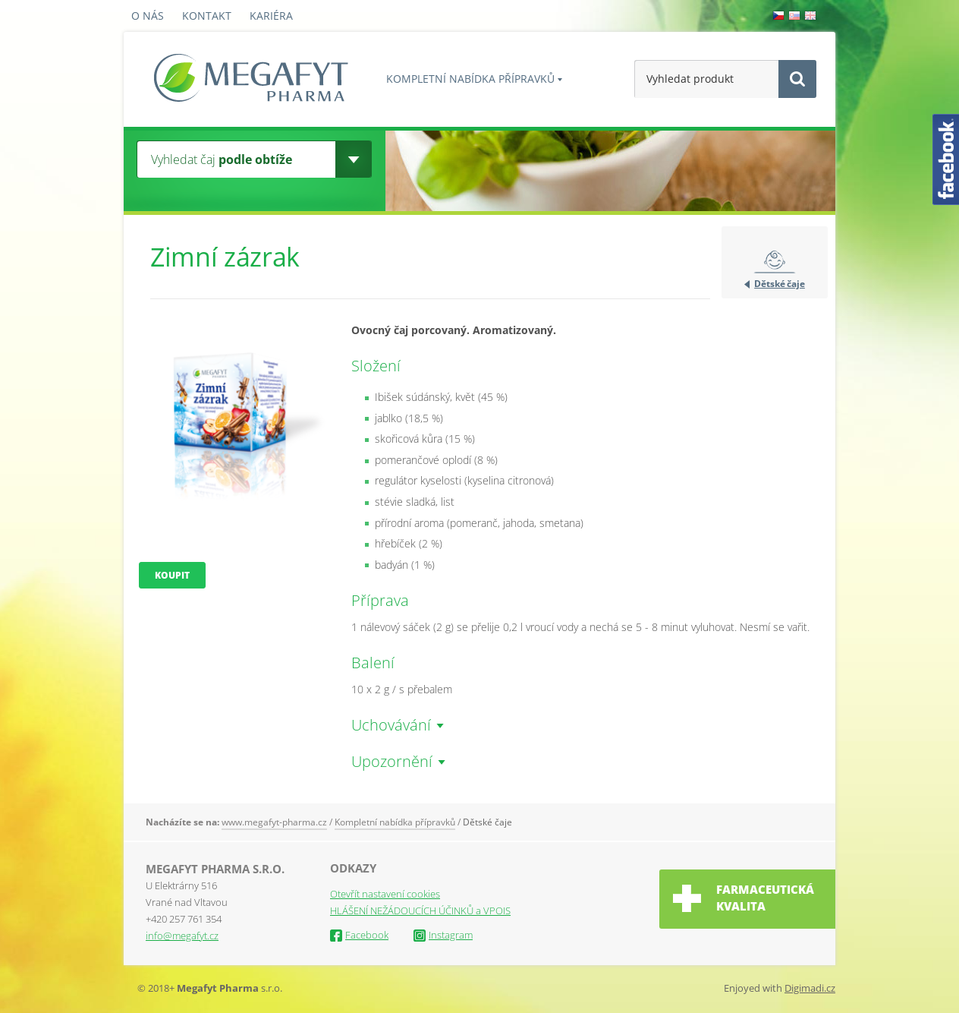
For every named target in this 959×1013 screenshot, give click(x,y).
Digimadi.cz (809, 988)
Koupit (172, 575)
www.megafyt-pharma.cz (274, 822)
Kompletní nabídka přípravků (470, 78)
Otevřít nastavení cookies (385, 894)
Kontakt (206, 15)
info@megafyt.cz (182, 935)
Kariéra (271, 15)
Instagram (443, 935)
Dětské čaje (779, 283)
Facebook (359, 935)
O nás (147, 15)
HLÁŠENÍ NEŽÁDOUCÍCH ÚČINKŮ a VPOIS (420, 910)
